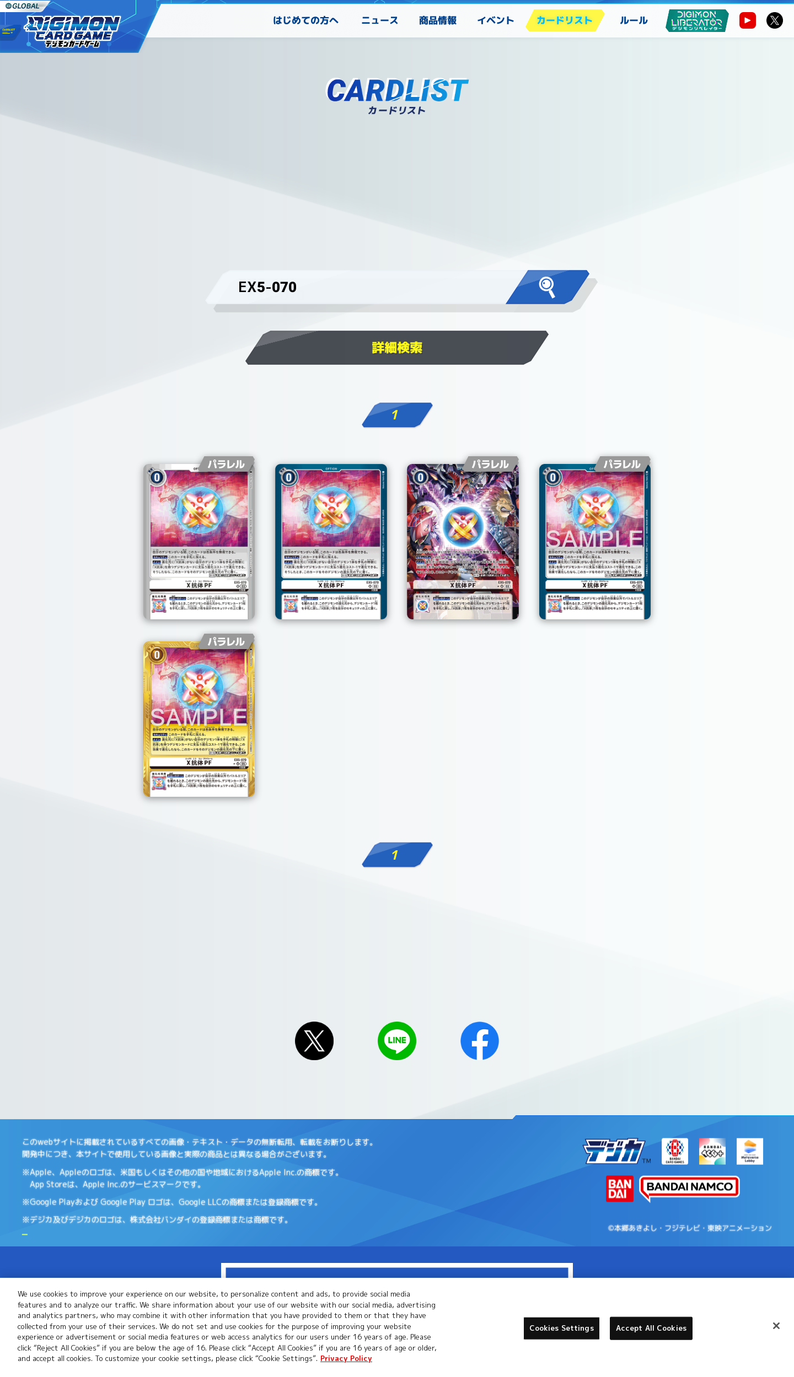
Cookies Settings (561, 1328)
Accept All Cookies (651, 1328)
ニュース (380, 20)
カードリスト (565, 20)
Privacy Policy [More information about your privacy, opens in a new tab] (346, 1358)
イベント (495, 20)
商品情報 (438, 20)
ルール (634, 20)
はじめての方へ (306, 20)
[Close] (776, 1326)
